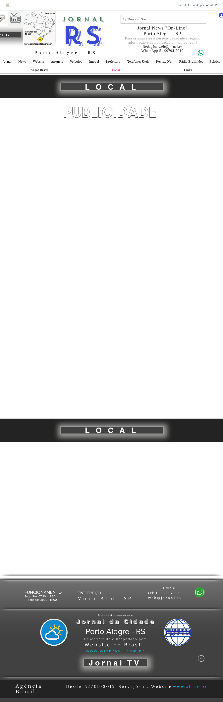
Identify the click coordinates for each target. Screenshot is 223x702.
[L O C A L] (112, 87)
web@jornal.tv (170, 47)
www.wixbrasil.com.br (115, 651)
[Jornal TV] (115, 663)
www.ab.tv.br (190, 686)
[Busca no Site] (163, 19)
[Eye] (200, 52)
